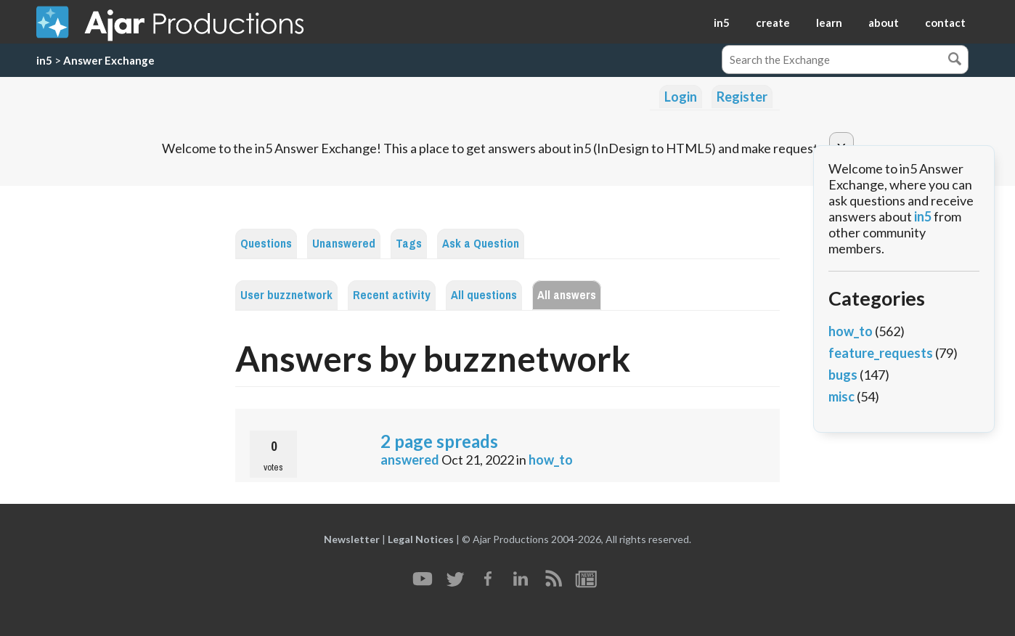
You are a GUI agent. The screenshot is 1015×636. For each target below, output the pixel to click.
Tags (409, 243)
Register (742, 97)
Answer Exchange (109, 60)
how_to (551, 460)
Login (680, 97)
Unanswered (343, 243)
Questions (266, 243)
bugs (842, 375)
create (773, 22)
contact (945, 22)
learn (829, 22)
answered (409, 460)
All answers (566, 295)
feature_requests (880, 353)
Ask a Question (480, 243)
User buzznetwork (286, 295)
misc (841, 396)
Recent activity (392, 295)
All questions (484, 295)
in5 (722, 22)
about (883, 22)
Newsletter (352, 539)
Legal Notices (421, 539)
